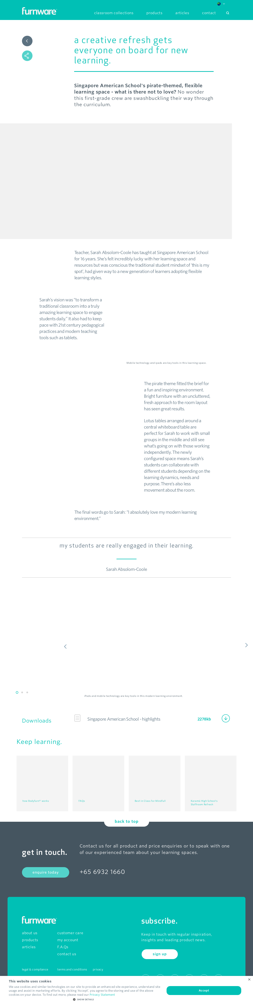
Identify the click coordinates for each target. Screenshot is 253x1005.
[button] (85, 999)
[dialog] (126, 990)
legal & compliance (35, 968)
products (30, 938)
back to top (126, 820)
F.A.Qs (62, 945)
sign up (160, 953)
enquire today (46, 871)
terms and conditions (72, 968)
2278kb (204, 719)
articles (29, 945)
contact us (66, 952)
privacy (98, 968)
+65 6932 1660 (102, 870)
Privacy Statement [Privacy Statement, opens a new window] (102, 994)
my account (67, 938)
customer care (70, 931)
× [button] (249, 979)
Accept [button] (204, 990)
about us (29, 931)
